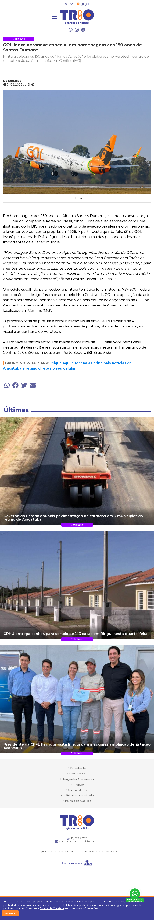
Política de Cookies (51, 908)
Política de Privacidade (78, 795)
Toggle (84, 4)
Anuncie (78, 784)
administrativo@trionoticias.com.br (77, 841)
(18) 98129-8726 (77, 838)
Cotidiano (18, 38)
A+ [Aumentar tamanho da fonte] (71, 3)
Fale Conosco (78, 773)
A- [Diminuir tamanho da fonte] (66, 3)
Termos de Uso (78, 790)
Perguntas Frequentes (78, 779)
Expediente (78, 768)
